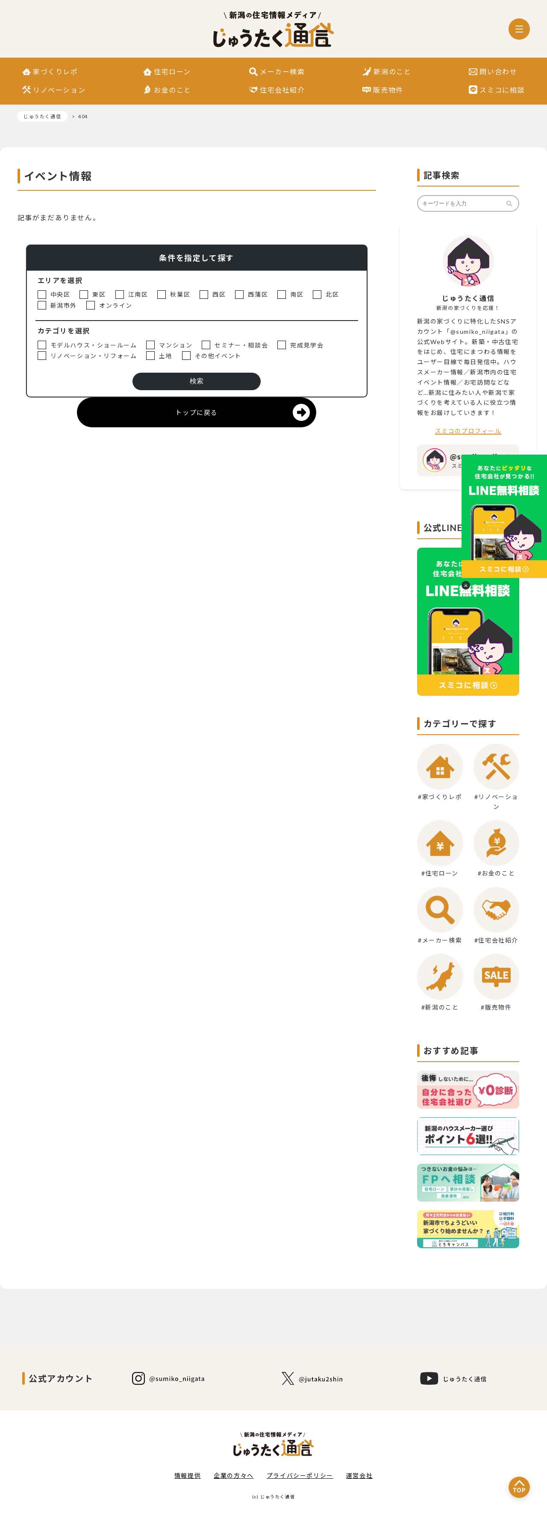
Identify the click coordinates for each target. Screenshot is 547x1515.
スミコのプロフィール (468, 431)
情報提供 (187, 1475)
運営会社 (359, 1475)
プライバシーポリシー (300, 1475)
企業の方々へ (234, 1475)
